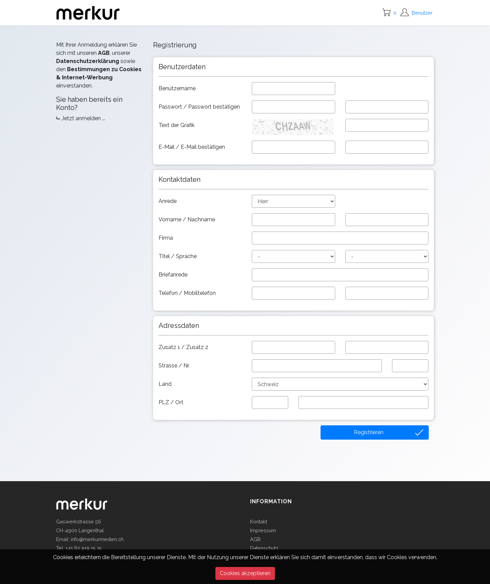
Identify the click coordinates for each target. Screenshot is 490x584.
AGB (104, 53)
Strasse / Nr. (175, 365)
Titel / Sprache (178, 256)
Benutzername (178, 88)
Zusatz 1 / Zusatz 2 (184, 347)
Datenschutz (264, 548)
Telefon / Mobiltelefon (188, 293)
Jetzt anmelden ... (83, 118)
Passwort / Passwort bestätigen (200, 107)
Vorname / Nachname (187, 219)
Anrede (168, 201)
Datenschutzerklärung (87, 61)
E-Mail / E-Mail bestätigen (192, 147)
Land (166, 384)
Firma (166, 238)
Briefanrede (174, 274)
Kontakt (258, 521)
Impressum (263, 530)
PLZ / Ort (172, 402)
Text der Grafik (177, 125)
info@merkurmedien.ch (97, 539)
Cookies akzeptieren (245, 573)
